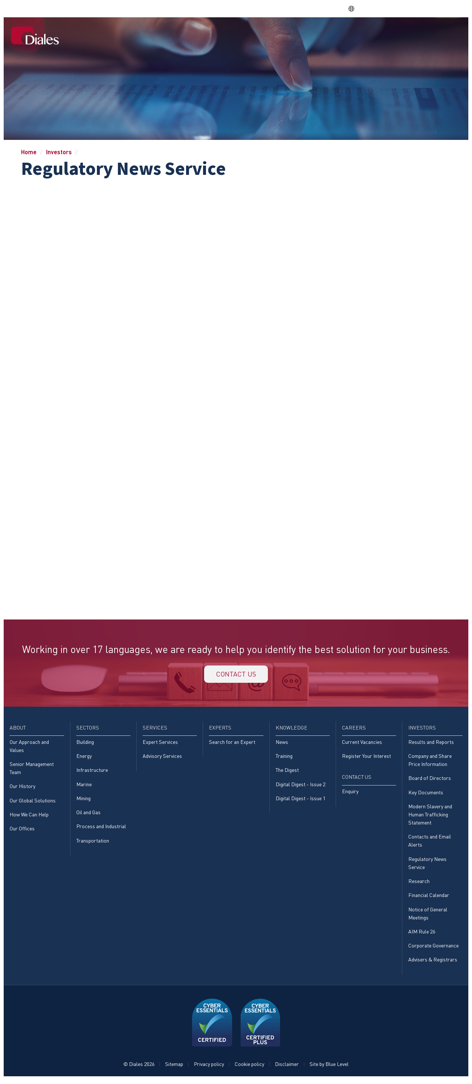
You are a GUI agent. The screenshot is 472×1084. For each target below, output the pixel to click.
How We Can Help (29, 817)
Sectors (231, 34)
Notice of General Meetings (427, 917)
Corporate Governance (433, 949)
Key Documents (425, 794)
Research (419, 884)
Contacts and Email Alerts (429, 843)
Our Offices (22, 831)
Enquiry (350, 794)
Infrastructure (92, 772)
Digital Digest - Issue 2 (300, 786)
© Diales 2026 (138, 1068)
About (204, 34)
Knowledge (331, 34)
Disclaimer (287, 1068)
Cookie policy (249, 1068)
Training (284, 758)
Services (264, 34)
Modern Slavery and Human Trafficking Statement (430, 817)
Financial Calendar (428, 899)
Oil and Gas (88, 815)
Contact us (236, 674)
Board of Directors (429, 780)
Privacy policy (209, 1068)
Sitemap (174, 1068)
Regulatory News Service (427, 866)
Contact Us (441, 34)
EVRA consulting (395, 8)
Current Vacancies (362, 744)
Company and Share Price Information (430, 762)
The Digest (287, 772)
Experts (296, 34)
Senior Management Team (32, 770)
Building (85, 744)
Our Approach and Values (29, 748)
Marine (84, 786)
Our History (22, 788)
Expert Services (160, 744)
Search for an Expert (232, 744)
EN (354, 9)
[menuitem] (179, 35)
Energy (84, 758)
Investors (402, 34)
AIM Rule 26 (421, 935)
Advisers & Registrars (432, 963)
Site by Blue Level (329, 1068)
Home (179, 34)
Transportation (92, 843)
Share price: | (309, 8)
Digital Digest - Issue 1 (300, 800)
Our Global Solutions (33, 803)
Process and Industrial (101, 829)
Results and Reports (431, 744)
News (282, 744)
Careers (368, 34)
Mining (83, 800)
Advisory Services (162, 758)
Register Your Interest (366, 758)
